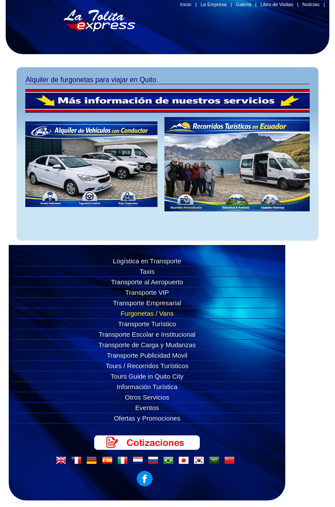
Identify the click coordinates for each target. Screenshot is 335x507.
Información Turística (147, 386)
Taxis (147, 271)
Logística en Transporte (147, 261)
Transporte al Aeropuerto (147, 282)
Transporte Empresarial (147, 303)
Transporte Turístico (147, 324)
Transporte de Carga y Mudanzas (147, 344)
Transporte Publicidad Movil (147, 355)
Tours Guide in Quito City (147, 376)
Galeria (243, 4)
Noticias (310, 4)
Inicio (185, 4)
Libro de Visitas (276, 4)
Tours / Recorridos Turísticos (147, 365)
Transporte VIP (147, 292)
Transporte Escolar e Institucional (147, 334)
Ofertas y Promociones (147, 418)
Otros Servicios (147, 397)
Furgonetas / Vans (146, 313)
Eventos (147, 407)
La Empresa (213, 4)
